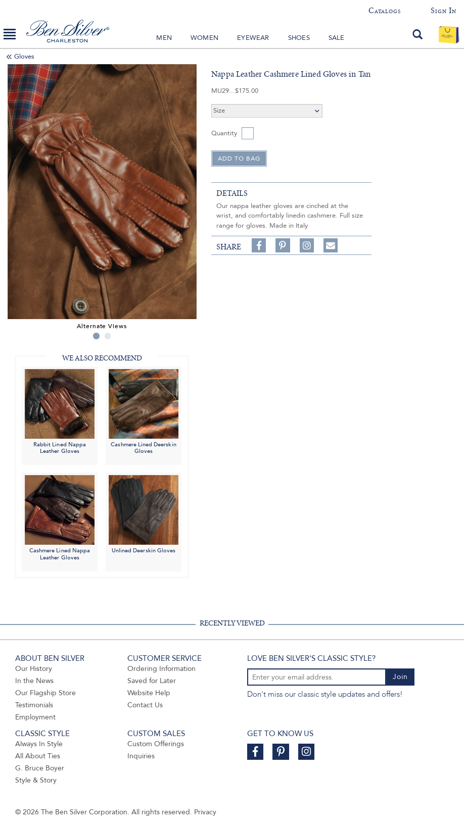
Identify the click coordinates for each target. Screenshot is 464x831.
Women (204, 37)
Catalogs (384, 11)
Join (400, 677)
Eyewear (253, 37)
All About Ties (37, 756)
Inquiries (141, 756)
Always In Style (39, 744)
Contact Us (145, 705)
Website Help (148, 693)
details (232, 193)
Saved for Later (151, 681)
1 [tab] (96, 336)
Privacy (205, 812)
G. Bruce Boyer (39, 768)
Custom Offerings (155, 744)
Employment (35, 717)
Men (164, 37)
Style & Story (36, 780)
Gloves (24, 56)
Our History (33, 668)
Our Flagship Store (45, 693)
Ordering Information (161, 668)
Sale (337, 37)
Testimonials (34, 705)
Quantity (224, 133)
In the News (34, 681)
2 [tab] (108, 336)
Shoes (299, 37)
